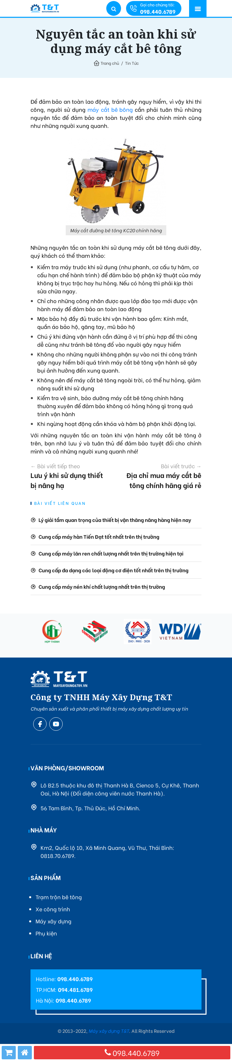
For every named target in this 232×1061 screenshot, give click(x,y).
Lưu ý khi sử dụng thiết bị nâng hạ (69, 476)
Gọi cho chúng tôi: (157, 8)
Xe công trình (53, 909)
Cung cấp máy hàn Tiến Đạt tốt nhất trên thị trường (99, 536)
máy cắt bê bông (110, 109)
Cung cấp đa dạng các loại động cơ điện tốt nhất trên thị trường (113, 570)
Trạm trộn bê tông (59, 897)
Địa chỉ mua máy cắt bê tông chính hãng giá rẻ (163, 476)
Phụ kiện (46, 933)
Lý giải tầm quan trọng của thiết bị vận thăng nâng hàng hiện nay (115, 519)
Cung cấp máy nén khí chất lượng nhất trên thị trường (102, 586)
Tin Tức (132, 63)
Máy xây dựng (53, 921)
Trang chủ (110, 63)
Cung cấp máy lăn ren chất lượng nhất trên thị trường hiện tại (111, 553)
